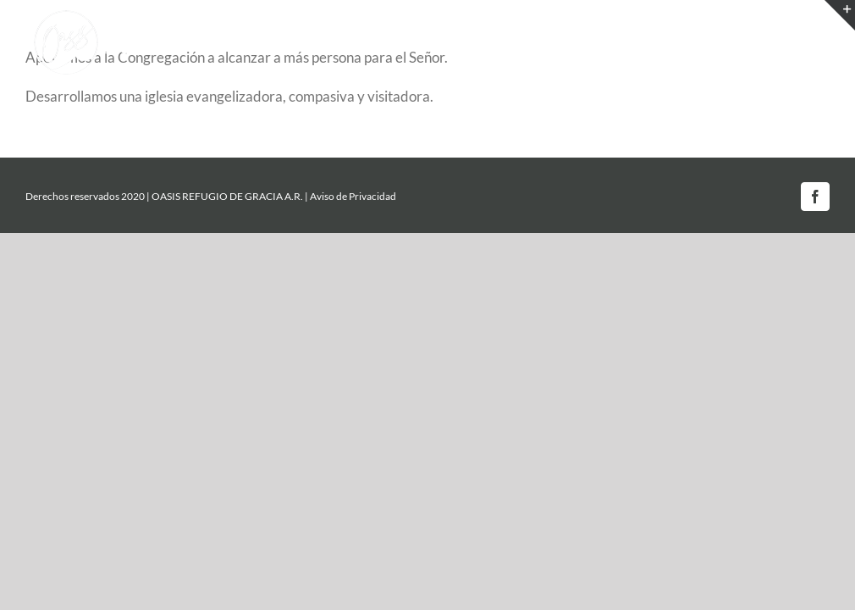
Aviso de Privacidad (353, 196)
